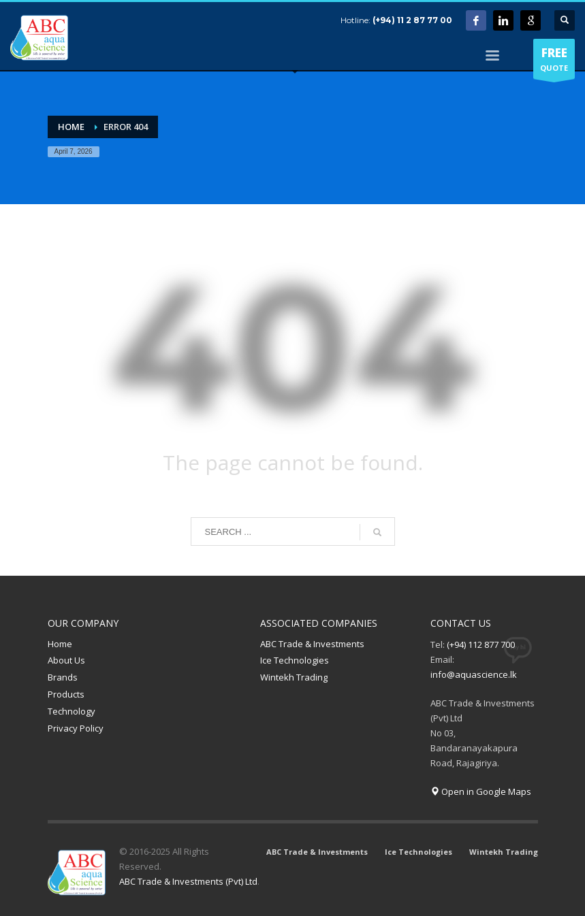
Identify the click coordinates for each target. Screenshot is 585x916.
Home (60, 644)
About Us (66, 660)
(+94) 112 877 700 (481, 644)
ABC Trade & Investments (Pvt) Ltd (188, 881)
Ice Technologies (294, 660)
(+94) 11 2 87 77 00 (412, 20)
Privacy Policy (76, 728)
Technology (71, 711)
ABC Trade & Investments (312, 644)
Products (66, 694)
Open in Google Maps (480, 791)
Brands (63, 677)
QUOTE (554, 62)
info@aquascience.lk (473, 674)
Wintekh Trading (294, 677)
